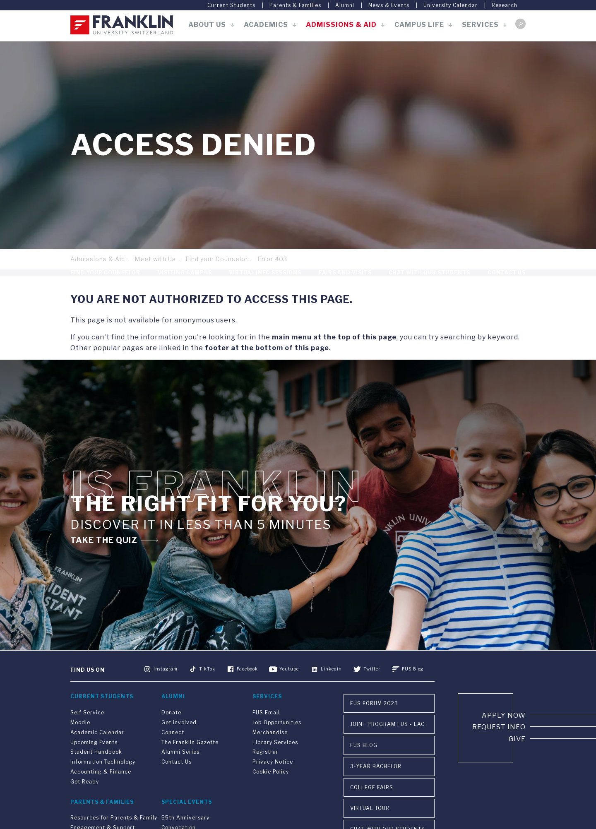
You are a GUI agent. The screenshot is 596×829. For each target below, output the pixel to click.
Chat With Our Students (429, 281)
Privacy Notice (272, 779)
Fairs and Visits (345, 281)
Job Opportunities (276, 740)
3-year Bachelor (375, 784)
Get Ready (84, 799)
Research (504, 5)
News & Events (388, 5)
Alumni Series (180, 769)
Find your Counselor (216, 258)
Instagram (166, 685)
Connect (172, 750)
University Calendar (450, 5)
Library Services (275, 760)
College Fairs (371, 805)
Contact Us (507, 281)
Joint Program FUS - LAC (387, 741)
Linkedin (330, 685)
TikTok (207, 685)
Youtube (289, 685)
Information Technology (102, 779)
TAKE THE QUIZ (104, 557)
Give (517, 756)
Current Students (231, 5)
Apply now (504, 733)
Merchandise (270, 750)
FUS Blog (412, 685)
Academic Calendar (97, 750)
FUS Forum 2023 (374, 721)
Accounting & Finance (100, 789)
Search (520, 24)
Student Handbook (96, 769)
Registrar (265, 769)
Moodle (80, 740)
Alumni (344, 5)
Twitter (371, 685)
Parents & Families (295, 5)
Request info (499, 744)
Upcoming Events (94, 760)
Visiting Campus (185, 281)
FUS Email (266, 730)
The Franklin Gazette (190, 760)
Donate (171, 730)
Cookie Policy (270, 789)
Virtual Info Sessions (265, 281)
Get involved (179, 740)
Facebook (247, 685)
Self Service (87, 730)
